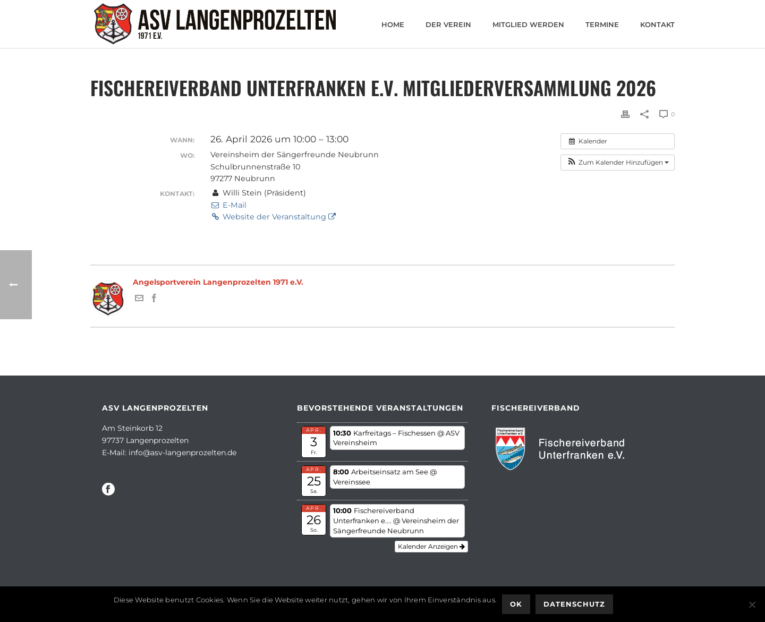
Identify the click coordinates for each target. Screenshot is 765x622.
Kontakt (657, 24)
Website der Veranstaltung (272, 216)
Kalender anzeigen (431, 546)
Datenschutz (574, 604)
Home (392, 24)
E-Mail (228, 205)
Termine (602, 24)
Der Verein (448, 24)
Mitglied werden (528, 24)
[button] (617, 162)
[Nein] (751, 604)
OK (516, 604)
